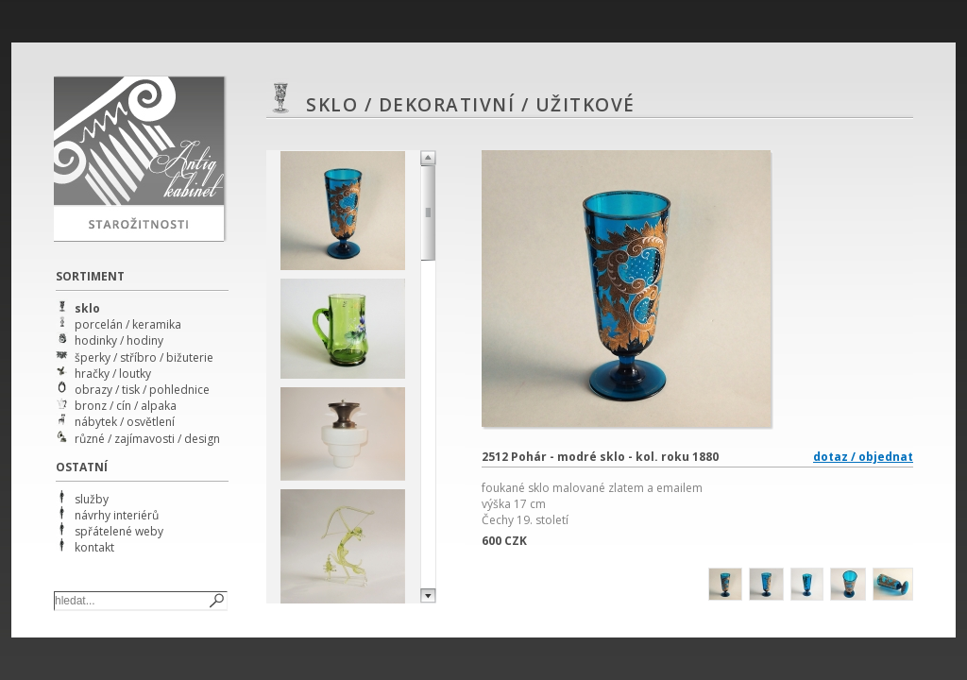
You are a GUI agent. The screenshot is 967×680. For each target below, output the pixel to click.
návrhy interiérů (117, 515)
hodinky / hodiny (119, 340)
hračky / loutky (113, 374)
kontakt (94, 547)
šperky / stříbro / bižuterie (144, 357)
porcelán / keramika (128, 324)
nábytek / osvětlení (125, 422)
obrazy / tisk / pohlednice (142, 390)
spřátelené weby (119, 531)
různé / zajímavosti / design (147, 439)
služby (92, 499)
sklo (87, 308)
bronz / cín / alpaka (126, 406)
